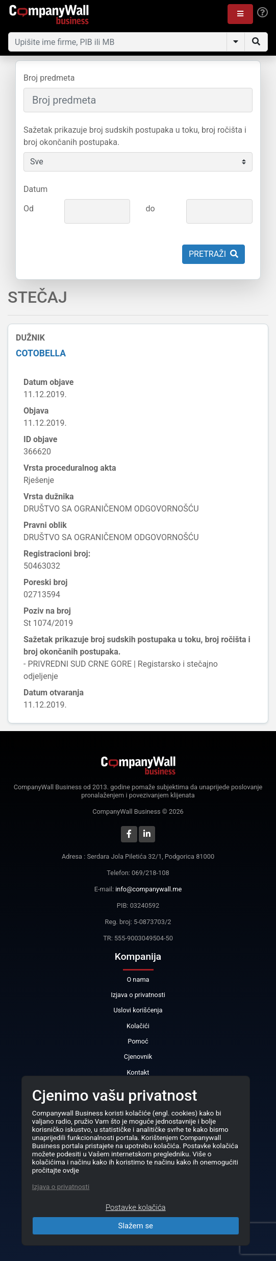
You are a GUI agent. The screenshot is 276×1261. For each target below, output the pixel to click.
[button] (240, 14)
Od (28, 208)
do (150, 208)
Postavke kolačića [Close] (136, 1207)
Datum (35, 189)
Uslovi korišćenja (137, 1010)
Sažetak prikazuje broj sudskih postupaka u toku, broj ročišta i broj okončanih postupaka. (134, 136)
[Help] (262, 12)
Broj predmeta (48, 78)
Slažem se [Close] (136, 1225)
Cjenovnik (138, 1056)
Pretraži (213, 254)
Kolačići (138, 1026)
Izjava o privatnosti (138, 995)
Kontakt (138, 1072)
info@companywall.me (148, 889)
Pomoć (138, 1041)
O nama (138, 979)
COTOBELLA (41, 353)
